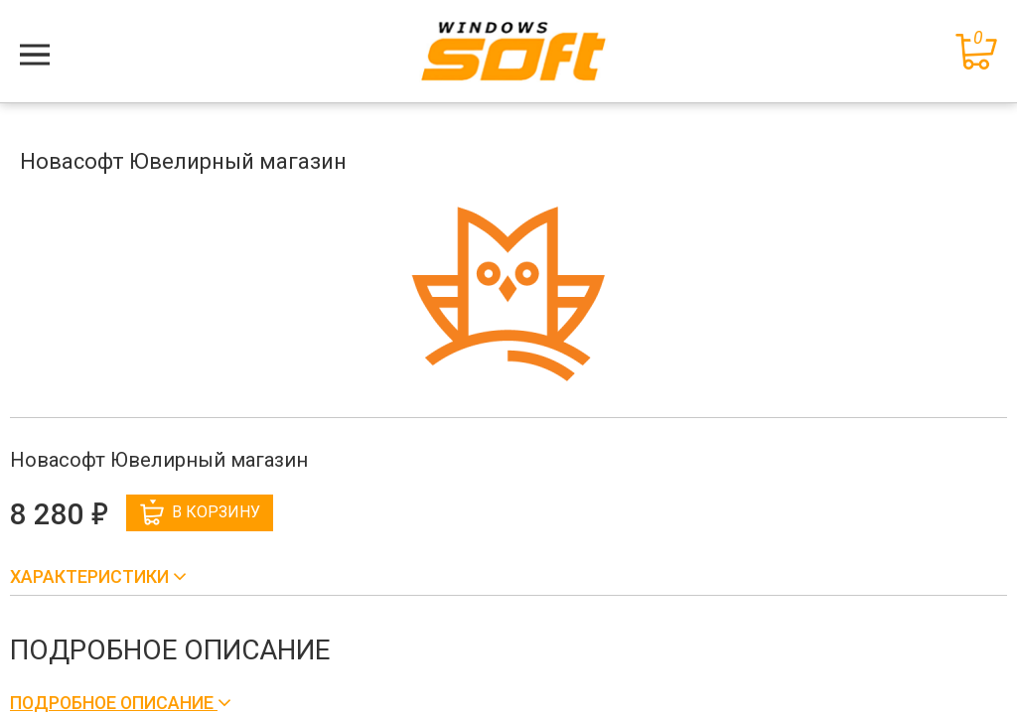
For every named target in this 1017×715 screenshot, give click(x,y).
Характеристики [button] (91, 576)
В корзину (200, 512)
